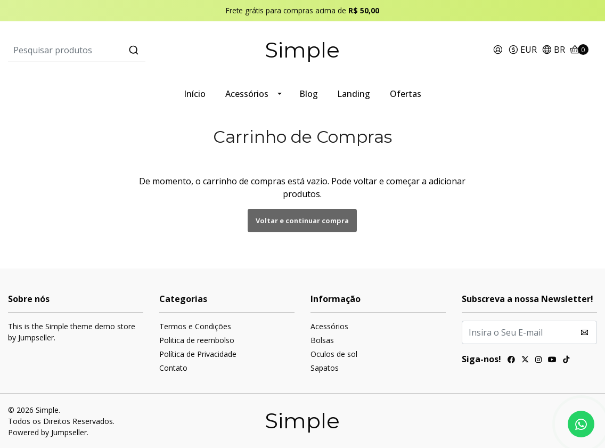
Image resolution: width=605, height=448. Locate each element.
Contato (173, 368)
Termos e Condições (195, 326)
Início (195, 94)
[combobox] (106, 50)
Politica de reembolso (196, 340)
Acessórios (246, 94)
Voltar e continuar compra (302, 220)
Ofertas (405, 94)
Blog (308, 94)
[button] (522, 50)
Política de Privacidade (197, 354)
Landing (353, 94)
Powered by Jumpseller (47, 432)
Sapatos (324, 368)
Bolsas (322, 340)
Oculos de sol (333, 354)
